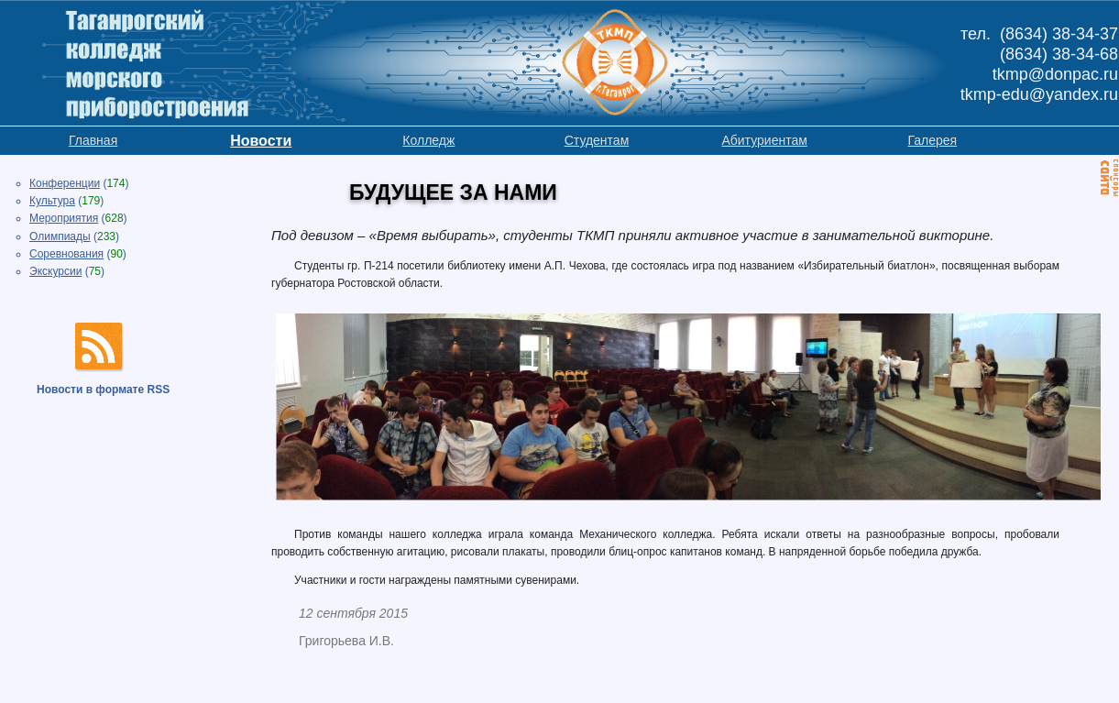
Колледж (428, 140)
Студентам (597, 140)
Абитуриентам (763, 140)
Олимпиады (60, 236)
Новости (260, 140)
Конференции (64, 183)
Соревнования (66, 253)
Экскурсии (55, 271)
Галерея (932, 140)
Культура (52, 200)
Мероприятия (63, 218)
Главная (93, 140)
